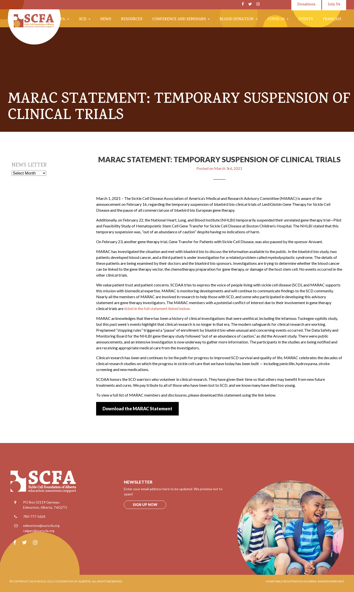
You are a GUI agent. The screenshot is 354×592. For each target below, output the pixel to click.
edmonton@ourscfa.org (41, 525)
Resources (131, 19)
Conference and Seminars (179, 19)
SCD (83, 19)
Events (305, 19)
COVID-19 (276, 19)
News (105, 19)
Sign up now (145, 505)
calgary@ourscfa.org (38, 531)
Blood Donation (237, 19)
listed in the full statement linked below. (157, 308)
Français (332, 19)
